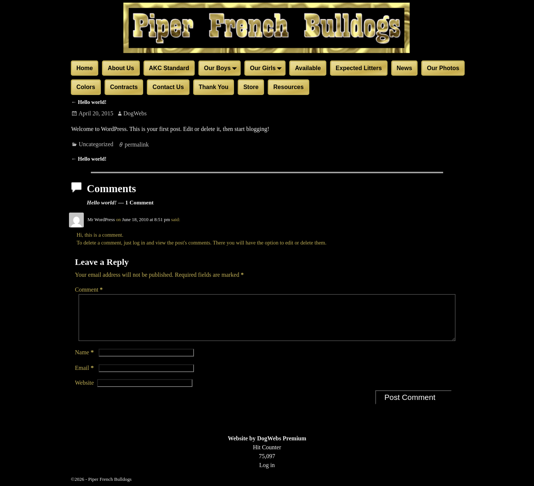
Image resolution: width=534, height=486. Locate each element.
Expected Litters (359, 68)
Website (84, 391)
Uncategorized (96, 144)
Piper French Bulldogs (110, 479)
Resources (288, 87)
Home (84, 68)
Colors (85, 87)
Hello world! (88, 102)
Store (250, 87)
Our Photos (443, 68)
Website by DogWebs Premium (267, 438)
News (404, 68)
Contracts (124, 87)
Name (85, 361)
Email (85, 377)
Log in (267, 465)
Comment (89, 289)
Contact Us (168, 87)
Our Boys (222, 69)
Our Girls (267, 69)
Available (308, 68)
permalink (137, 144)
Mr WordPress (101, 219)
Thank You (213, 87)
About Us (121, 68)
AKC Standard (169, 68)
